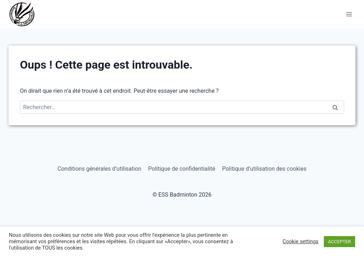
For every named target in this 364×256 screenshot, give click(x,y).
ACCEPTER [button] (339, 241)
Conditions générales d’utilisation (99, 168)
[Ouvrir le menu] (348, 14)
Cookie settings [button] (300, 241)
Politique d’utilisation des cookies (264, 168)
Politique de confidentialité (181, 168)
